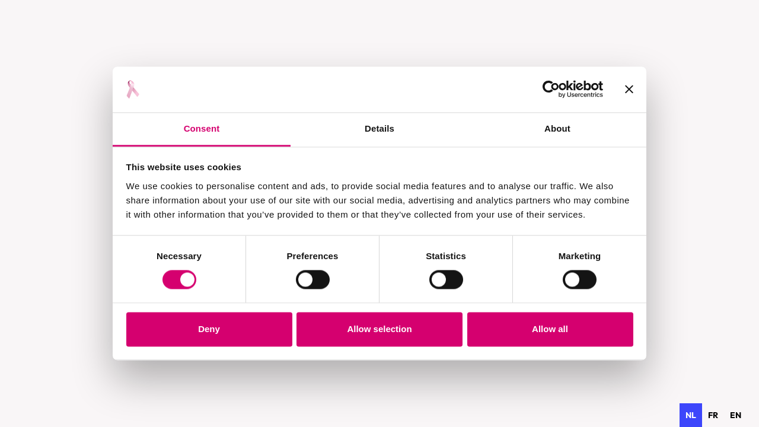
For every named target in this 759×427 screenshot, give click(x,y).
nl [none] (690, 415)
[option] (713, 415)
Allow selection (379, 329)
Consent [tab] (202, 128)
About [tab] (557, 128)
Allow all (550, 329)
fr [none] (713, 415)
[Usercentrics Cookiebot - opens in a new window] (551, 89)
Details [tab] (379, 128)
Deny (209, 329)
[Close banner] (629, 89)
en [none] (735, 415)
